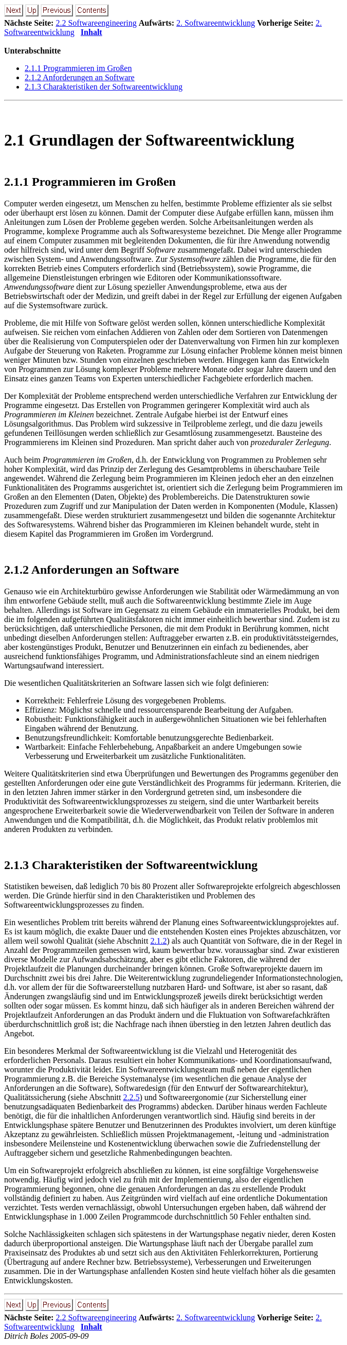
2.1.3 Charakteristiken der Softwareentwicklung (103, 86)
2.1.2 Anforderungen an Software (80, 77)
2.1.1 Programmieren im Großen (78, 68)
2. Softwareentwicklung (215, 23)
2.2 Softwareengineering (96, 23)
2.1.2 (158, 940)
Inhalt (91, 32)
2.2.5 (131, 1097)
